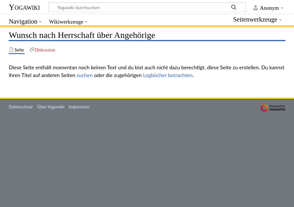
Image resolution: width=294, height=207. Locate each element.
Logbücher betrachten (168, 75)
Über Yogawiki (50, 106)
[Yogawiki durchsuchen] (147, 7)
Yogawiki (24, 7)
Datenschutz (21, 106)
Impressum (79, 106)
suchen (85, 75)
